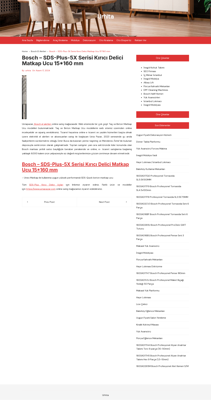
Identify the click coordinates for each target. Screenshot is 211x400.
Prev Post (49, 202)
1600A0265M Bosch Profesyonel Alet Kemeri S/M (162, 366)
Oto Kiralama (106, 40)
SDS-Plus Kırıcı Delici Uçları (46, 184)
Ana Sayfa (27, 40)
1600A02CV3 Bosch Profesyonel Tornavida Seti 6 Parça (162, 205)
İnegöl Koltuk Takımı (154, 67)
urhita (28, 70)
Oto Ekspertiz (123, 40)
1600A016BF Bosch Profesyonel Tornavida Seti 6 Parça (162, 216)
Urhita (105, 16)
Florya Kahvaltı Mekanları (157, 86)
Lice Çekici (141, 304)
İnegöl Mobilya (151, 78)
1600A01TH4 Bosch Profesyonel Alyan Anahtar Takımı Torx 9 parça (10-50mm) (161, 347)
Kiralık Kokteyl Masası (147, 324)
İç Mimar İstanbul (153, 75)
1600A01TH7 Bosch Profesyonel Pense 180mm (160, 273)
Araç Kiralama (60, 40)
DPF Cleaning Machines (156, 90)
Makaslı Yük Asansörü (147, 246)
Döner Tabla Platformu (148, 141)
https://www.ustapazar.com (41, 189)
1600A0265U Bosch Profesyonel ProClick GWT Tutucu (161, 226)
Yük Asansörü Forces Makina (151, 148)
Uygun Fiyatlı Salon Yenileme (151, 317)
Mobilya (75, 40)
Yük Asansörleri (152, 97)
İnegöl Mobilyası (152, 105)
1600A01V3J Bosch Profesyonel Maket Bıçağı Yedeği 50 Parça (160, 282)
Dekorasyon (89, 40)
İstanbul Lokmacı (153, 101)
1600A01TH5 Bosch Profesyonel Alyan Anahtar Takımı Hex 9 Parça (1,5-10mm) (161, 357)
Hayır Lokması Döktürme (149, 266)
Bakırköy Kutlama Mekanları (150, 169)
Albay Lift (149, 82)
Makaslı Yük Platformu (147, 290)
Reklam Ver (141, 40)
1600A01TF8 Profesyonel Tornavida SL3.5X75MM (162, 197)
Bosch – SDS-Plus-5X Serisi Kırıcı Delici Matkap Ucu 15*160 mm (76, 167)
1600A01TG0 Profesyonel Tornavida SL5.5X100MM (155, 177)
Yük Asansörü (143, 331)
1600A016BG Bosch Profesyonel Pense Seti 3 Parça (160, 237)
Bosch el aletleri (43, 124)
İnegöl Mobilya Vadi (146, 155)
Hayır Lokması (143, 297)
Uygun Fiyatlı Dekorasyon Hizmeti (153, 135)
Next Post (104, 202)
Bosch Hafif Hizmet (153, 93)
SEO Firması (150, 71)
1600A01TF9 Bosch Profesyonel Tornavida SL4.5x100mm (158, 188)
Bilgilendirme (42, 40)
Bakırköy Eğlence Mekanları (150, 311)
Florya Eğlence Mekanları (149, 338)
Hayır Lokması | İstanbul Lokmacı (153, 162)
